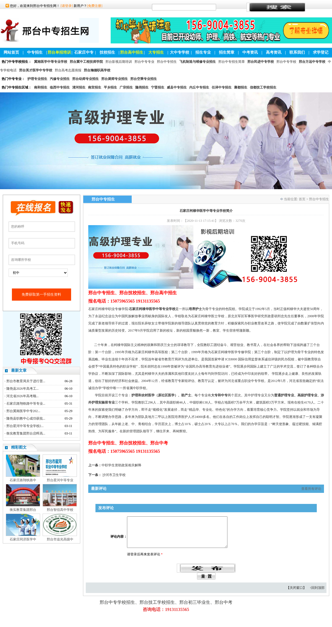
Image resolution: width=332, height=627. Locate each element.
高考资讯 (273, 52)
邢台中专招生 (167, 62)
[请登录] (67, 6)
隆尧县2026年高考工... (22, 389)
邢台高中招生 (131, 52)
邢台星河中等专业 (60, 480)
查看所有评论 (311, 489)
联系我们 (297, 52)
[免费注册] (94, 6)
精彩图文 (19, 447)
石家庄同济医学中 (23, 539)
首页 (302, 199)
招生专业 (203, 52)
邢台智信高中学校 (60, 510)
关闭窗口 (296, 594)
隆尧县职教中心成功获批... (25, 418)
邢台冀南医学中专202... (23, 411)
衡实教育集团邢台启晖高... (25, 433)
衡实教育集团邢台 (23, 510)
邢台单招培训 (59, 52)
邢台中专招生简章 (231, 62)
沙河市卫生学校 (114, 475)
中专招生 (35, 52)
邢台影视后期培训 (118, 62)
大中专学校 (179, 52)
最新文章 (19, 370)
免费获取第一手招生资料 (41, 294)
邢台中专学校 (286, 62)
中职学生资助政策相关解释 (121, 465)
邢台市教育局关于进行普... (25, 381)
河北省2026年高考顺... (22, 396)
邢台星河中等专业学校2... (25, 426)
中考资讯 (250, 52)
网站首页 (11, 52)
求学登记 (320, 52)
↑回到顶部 (317, 594)
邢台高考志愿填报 (68, 70)
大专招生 (156, 52)
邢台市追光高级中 (60, 539)
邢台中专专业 (144, 62)
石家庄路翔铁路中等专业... (25, 403)
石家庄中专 (84, 52)
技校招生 (107, 52)
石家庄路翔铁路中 (23, 480)
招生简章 (226, 52)
